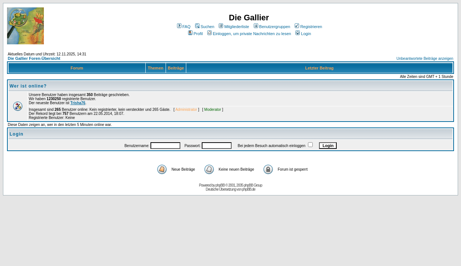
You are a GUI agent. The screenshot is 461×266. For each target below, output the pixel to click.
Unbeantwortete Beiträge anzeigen (424, 59)
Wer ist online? (28, 86)
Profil (195, 33)
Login (303, 33)
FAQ (184, 26)
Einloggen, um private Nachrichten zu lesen (249, 33)
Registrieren (308, 26)
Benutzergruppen (272, 26)
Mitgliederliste (234, 26)
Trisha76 (78, 103)
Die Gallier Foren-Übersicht (34, 58)
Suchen (204, 26)
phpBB (220, 185)
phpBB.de (248, 189)
